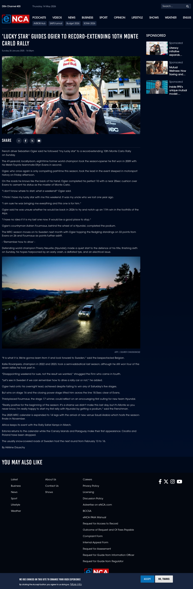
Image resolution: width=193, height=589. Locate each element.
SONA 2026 (89, 24)
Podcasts (39, 18)
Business (87, 18)
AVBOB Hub (39, 24)
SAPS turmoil (56, 24)
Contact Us (51, 486)
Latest (14, 479)
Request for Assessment (97, 549)
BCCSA (87, 511)
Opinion (119, 18)
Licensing (88, 492)
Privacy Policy (91, 486)
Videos (57, 18)
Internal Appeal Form (95, 542)
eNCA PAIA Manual (94, 517)
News (71, 18)
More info (76, 584)
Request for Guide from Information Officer (108, 555)
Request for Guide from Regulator (103, 561)
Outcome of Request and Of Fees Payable (108, 530)
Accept (147, 578)
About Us (50, 479)
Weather (170, 18)
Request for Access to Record (100, 524)
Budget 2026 (73, 24)
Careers (87, 479)
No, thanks (164, 578)
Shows (154, 18)
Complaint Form (93, 536)
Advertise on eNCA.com (97, 505)
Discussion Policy (93, 498)
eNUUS (187, 18)
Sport (103, 18)
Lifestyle (137, 18)
